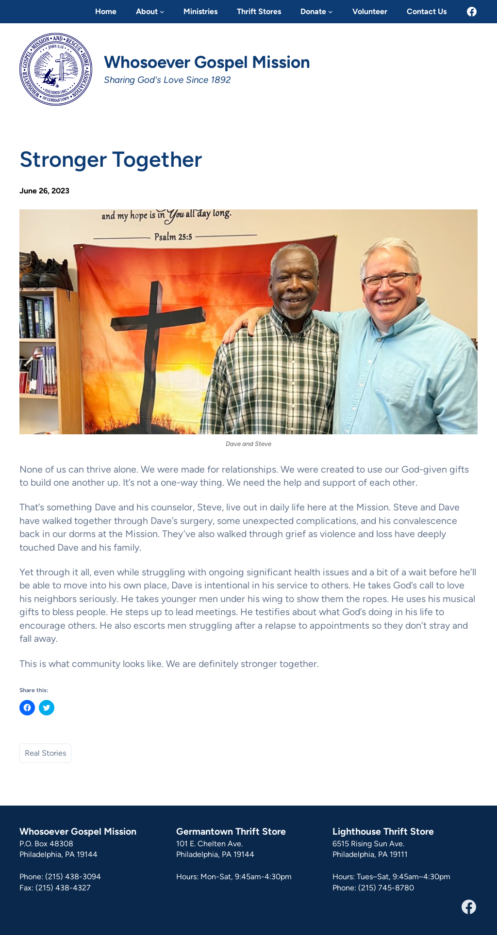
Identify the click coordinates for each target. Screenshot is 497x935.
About (147, 11)
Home (105, 11)
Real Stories (45, 753)
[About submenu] (162, 11)
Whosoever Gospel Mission (207, 62)
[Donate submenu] (330, 11)
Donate (313, 11)
